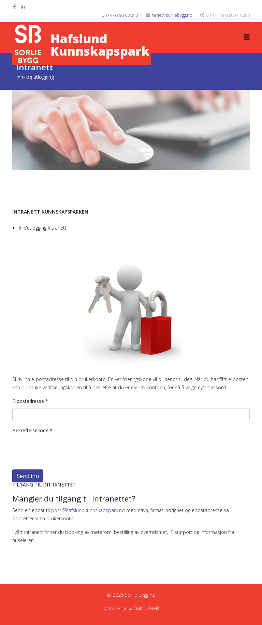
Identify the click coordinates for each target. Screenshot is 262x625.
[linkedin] (23, 6)
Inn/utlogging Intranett (42, 227)
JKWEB (152, 608)
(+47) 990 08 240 (122, 15)
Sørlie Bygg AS (140, 595)
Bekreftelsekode (32, 430)
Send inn (28, 476)
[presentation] (64, 450)
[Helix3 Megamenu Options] (247, 37)
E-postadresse (30, 401)
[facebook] (14, 6)
